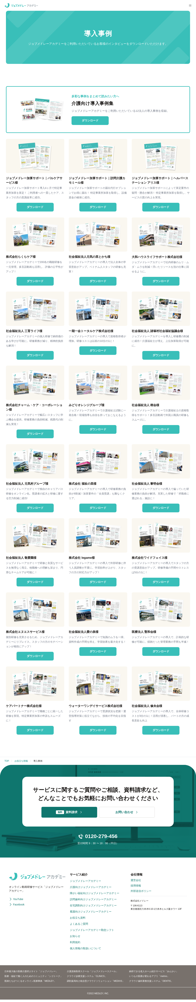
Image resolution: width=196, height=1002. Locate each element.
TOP (6, 763)
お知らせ (75, 938)
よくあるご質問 (79, 926)
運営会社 (136, 882)
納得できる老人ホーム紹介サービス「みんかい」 (153, 973)
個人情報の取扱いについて (85, 950)
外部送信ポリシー (141, 893)
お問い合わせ (126, 814)
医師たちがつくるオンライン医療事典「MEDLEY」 (30, 983)
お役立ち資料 (77, 920)
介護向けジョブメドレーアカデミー (90, 889)
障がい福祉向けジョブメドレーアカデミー (94, 895)
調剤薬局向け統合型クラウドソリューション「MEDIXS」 (95, 983)
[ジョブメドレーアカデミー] (21, 5)
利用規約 (75, 944)
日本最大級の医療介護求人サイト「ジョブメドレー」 (31, 973)
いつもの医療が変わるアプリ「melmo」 (149, 978)
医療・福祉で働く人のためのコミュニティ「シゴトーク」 (33, 978)
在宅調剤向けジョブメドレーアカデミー (93, 907)
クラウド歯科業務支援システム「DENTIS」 (151, 983)
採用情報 (136, 887)
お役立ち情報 (21, 763)
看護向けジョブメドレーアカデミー (90, 913)
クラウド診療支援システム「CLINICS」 (87, 978)
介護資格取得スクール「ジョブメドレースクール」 (92, 973)
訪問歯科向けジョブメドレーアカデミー (93, 901)
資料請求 (69, 814)
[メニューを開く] (190, 5)
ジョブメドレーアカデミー (85, 883)
